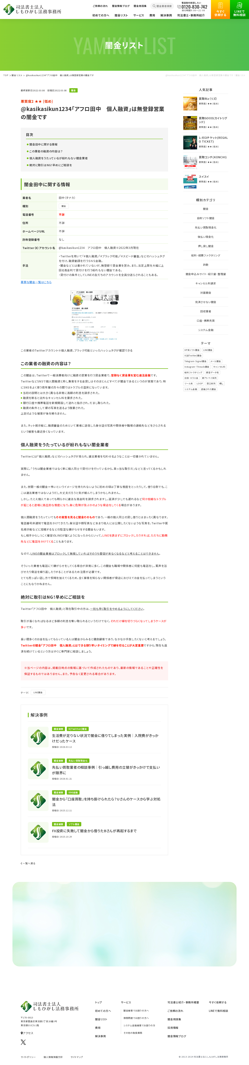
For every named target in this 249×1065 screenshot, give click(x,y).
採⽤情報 (173, 1027)
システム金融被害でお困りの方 (139, 1025)
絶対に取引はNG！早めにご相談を (50, 165)
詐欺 (206, 264)
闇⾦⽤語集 (174, 1019)
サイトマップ (77, 1057)
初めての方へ (100, 15)
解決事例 (166, 15)
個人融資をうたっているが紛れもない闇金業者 (58, 158)
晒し (221, 383)
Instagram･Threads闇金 (197, 366)
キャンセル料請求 (206, 283)
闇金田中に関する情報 (43, 144)
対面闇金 (205, 292)
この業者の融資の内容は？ (46, 151)
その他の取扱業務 (132, 1032)
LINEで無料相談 (239, 9)
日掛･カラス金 (191, 377)
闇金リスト (121, 15)
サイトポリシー (28, 1057)
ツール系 (189, 383)
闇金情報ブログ (121, 6)
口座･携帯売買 (206, 320)
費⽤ (98, 1027)
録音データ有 (212, 372)
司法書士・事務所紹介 (191, 15)
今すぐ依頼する (220, 9)
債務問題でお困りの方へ (136, 1018)
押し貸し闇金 (206, 246)
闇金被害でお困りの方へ (136, 1010)
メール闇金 (215, 361)
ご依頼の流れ (100, 6)
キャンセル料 (219, 366)
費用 (152, 15)
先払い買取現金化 (205, 227)
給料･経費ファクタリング (205, 255)
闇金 (64, 206)
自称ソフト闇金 (206, 218)
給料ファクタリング (193, 372)
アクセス (27, 1033)
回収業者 (205, 311)
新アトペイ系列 (209, 377)
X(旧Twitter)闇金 (193, 355)
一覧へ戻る (28, 863)
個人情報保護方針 (53, 1057)
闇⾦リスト (17, 75)
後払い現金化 (206, 237)
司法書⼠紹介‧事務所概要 (183, 1002)
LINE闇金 (38, 692)
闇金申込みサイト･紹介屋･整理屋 (206, 274)
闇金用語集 (140, 6)
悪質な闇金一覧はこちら (36, 282)
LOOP (200, 383)
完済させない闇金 (205, 302)
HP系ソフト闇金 (192, 349)
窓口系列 (211, 383)
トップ (98, 1002)
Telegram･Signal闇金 (196, 361)
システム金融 (206, 330)
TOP (6, 75)
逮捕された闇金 (208, 389)
